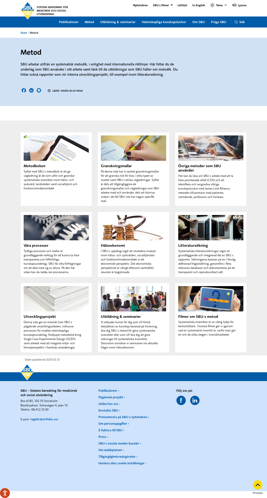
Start (24, 33)
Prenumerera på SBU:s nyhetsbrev (122, 417)
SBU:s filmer (161, 5)
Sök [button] (240, 22)
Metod (89, 22)
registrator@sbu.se (43, 419)
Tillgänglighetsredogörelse (116, 456)
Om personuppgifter (112, 423)
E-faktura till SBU (110, 430)
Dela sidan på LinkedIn (31, 90)
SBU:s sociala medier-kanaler (118, 443)
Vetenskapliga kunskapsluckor (164, 22)
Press (102, 437)
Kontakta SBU (108, 410)
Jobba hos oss (108, 404)
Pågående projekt (110, 397)
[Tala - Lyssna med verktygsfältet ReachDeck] (5, 493)
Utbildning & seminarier (118, 22)
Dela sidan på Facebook (24, 90)
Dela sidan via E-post (39, 90)
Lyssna (239, 5)
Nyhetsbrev (140, 5)
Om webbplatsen (110, 450)
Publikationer (68, 22)
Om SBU (198, 22)
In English (198, 5)
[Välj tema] (218, 5)
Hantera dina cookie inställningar (121, 463)
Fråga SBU (218, 22)
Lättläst (182, 5)
